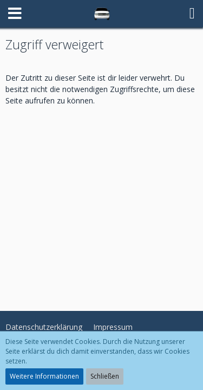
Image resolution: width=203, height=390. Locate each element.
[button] (14, 13)
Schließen (104, 376)
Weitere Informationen (44, 376)
